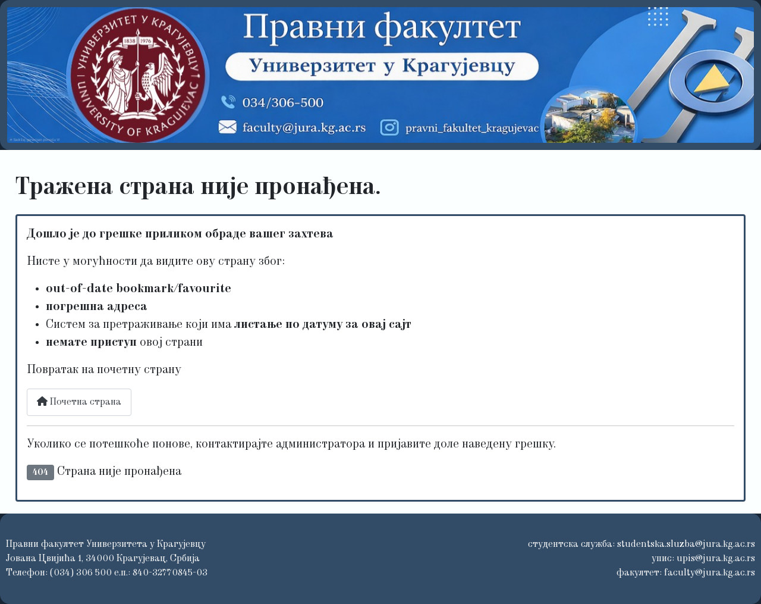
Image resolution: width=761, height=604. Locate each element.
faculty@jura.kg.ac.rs (709, 573)
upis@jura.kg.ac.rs (716, 559)
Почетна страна (79, 401)
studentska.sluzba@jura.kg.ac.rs (686, 544)
